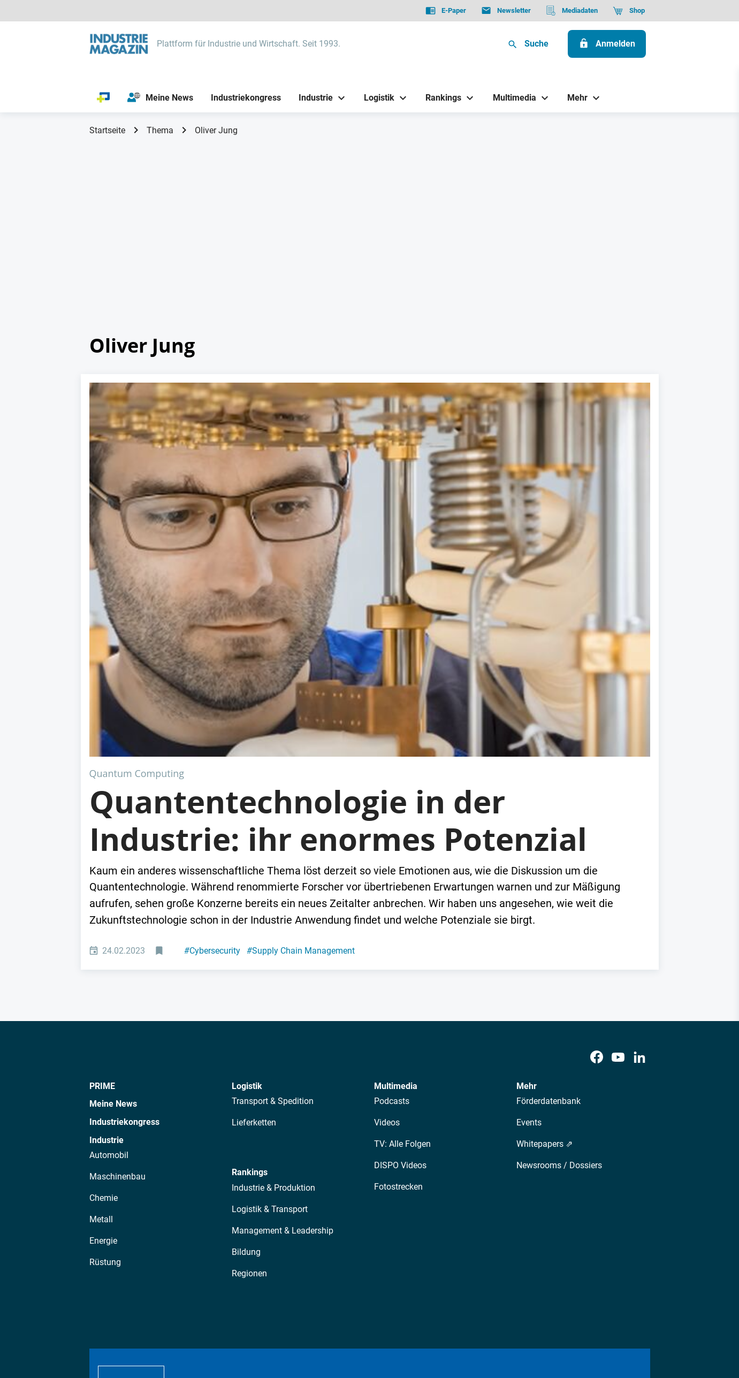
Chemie (103, 1011)
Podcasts (391, 914)
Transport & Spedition (273, 914)
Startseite (107, 130)
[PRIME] (103, 97)
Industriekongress (124, 935)
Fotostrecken (398, 1000)
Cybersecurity (212, 763)
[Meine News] (160, 97)
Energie (103, 1054)
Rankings (250, 985)
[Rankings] (439, 97)
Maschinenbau (117, 990)
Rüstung (105, 1075)
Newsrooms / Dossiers (559, 978)
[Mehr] (574, 97)
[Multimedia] (510, 97)
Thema (160, 130)
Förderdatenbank (548, 914)
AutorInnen (243, 1220)
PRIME (102, 899)
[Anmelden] (607, 44)
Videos (387, 936)
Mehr (526, 899)
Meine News (113, 917)
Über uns (198, 1220)
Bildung (246, 1065)
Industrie (106, 953)
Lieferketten (254, 936)
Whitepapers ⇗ (544, 957)
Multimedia (395, 899)
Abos (330, 1220)
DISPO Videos (400, 978)
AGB (162, 1316)
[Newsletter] (506, 10)
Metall (101, 1032)
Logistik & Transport (270, 1022)
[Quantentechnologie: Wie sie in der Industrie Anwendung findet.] (369, 476)
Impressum (200, 1316)
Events (529, 936)
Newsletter (293, 1220)
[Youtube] (618, 871)
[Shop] (628, 10)
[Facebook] (596, 871)
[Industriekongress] (245, 97)
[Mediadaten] (571, 10)
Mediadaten (405, 1220)
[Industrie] (311, 97)
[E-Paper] (445, 10)
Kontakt (245, 1316)
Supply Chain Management (301, 763)
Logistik (247, 899)
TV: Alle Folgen (402, 957)
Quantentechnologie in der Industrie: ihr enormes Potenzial (338, 633)
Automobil (108, 968)
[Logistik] (375, 97)
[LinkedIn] (639, 871)
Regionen (249, 1087)
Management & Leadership (282, 1044)
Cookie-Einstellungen (307, 1316)
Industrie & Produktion (273, 1001)
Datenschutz (122, 1316)
